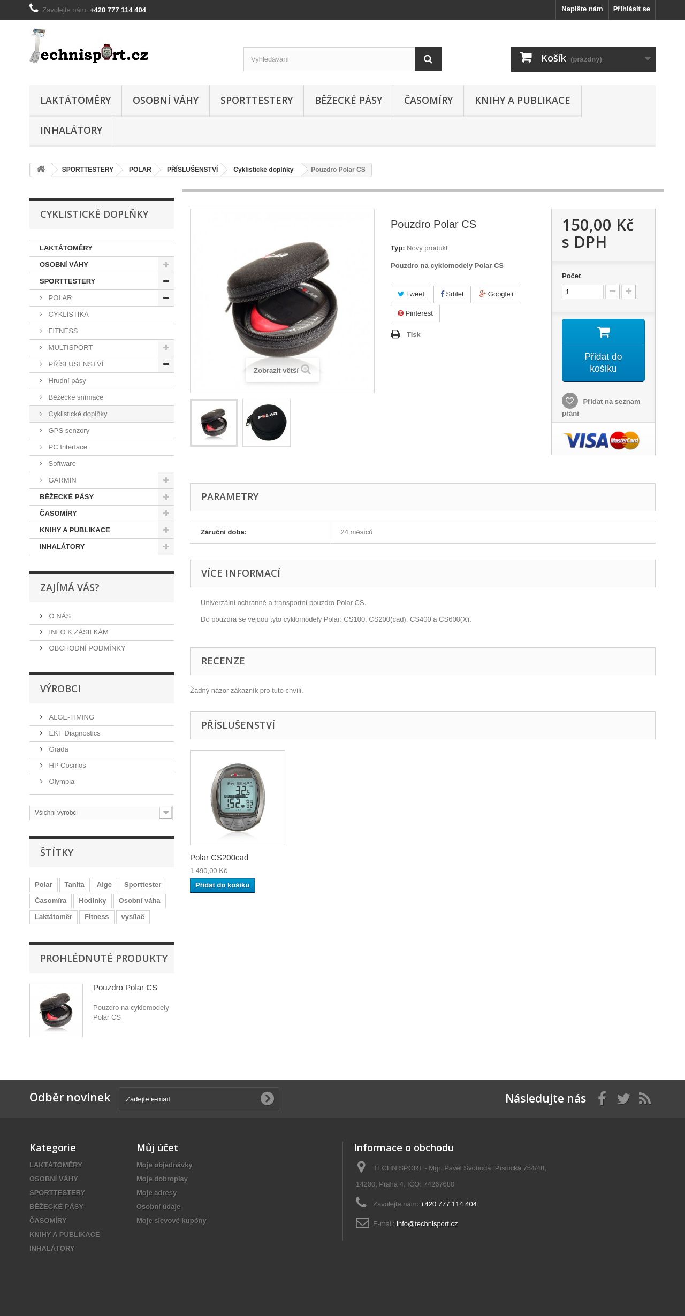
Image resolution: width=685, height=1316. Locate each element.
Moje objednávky (164, 1165)
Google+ (497, 294)
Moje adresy (156, 1193)
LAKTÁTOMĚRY (75, 100)
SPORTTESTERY (256, 100)
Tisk (414, 335)
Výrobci (60, 688)
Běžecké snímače (75, 397)
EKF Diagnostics (74, 733)
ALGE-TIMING (70, 717)
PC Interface (67, 447)
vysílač (132, 917)
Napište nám (582, 9)
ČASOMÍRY (428, 100)
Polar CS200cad (219, 857)
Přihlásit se (631, 9)
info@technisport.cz (427, 1224)
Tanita (75, 885)
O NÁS (59, 616)
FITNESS (62, 331)
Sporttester (142, 885)
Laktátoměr (53, 917)
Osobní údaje (158, 1207)
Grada (57, 749)
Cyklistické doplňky (77, 414)
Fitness (97, 917)
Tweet (411, 294)
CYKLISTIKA (68, 314)
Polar (43, 885)
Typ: (398, 248)
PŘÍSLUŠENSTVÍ (75, 364)
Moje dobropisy (162, 1179)
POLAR (59, 298)
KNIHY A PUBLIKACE (522, 100)
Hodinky (92, 901)
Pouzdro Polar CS (125, 987)
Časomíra (50, 901)
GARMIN (62, 480)
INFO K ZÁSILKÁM (78, 632)
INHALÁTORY (71, 130)
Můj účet (157, 1147)
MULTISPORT (70, 347)
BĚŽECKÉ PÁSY (348, 100)
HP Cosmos (66, 765)
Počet (571, 276)
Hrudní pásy (66, 381)
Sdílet (452, 294)
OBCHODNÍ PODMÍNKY (86, 648)
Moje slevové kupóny (171, 1220)
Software (61, 464)
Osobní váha (140, 901)
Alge (104, 885)
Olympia (60, 781)
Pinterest (415, 313)
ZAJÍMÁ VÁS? (70, 587)
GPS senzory (68, 430)
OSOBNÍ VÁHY (166, 100)
